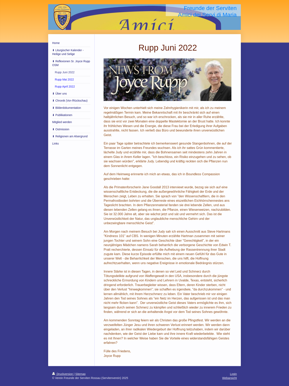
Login (233, 374)
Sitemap (80, 374)
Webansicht (229, 378)
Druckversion (63, 374)
